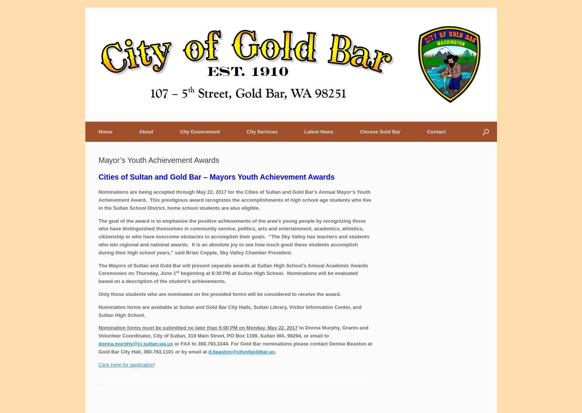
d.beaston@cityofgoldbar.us (241, 352)
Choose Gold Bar (380, 132)
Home (105, 132)
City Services (262, 132)
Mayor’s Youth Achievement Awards (159, 160)
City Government (200, 132)
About (146, 132)
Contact (436, 132)
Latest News (319, 132)
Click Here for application (126, 365)
